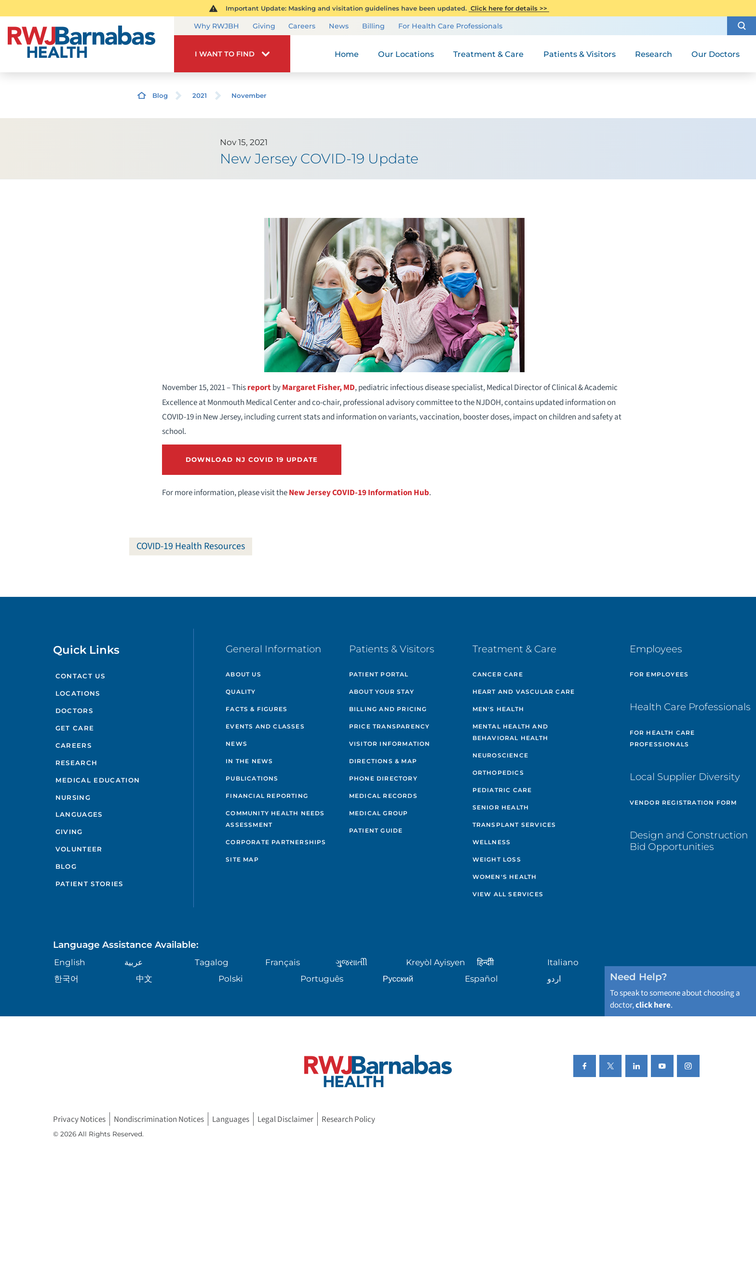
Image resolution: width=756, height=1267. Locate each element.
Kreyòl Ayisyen (435, 962)
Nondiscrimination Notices (159, 1119)
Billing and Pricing (388, 709)
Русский (398, 978)
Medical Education (97, 780)
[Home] (87, 44)
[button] (741, 25)
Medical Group (378, 813)
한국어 (66, 978)
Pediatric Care (502, 790)
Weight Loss (496, 859)
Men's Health (498, 709)
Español (481, 978)
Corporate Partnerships (276, 842)
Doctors (74, 710)
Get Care (74, 728)
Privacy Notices (79, 1119)
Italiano (563, 962)
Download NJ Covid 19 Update (252, 459)
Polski (230, 978)
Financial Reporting (267, 795)
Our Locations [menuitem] (406, 54)
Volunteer (79, 849)
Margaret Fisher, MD (318, 387)
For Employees (659, 674)
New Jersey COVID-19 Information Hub (359, 492)
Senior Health (500, 807)
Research (76, 763)
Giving (264, 26)
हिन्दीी (485, 962)
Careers (301, 26)
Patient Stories (89, 884)
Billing (373, 26)
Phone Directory (383, 778)
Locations (77, 693)
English (69, 962)
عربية (133, 962)
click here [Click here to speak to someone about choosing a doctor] (653, 1005)
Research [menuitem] (653, 54)
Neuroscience (500, 755)
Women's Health (504, 876)
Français (282, 962)
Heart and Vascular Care (523, 691)
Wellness (491, 842)
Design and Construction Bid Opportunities (689, 840)
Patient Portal (379, 674)
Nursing (73, 797)
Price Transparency (389, 726)
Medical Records (383, 795)
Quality (241, 691)
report (259, 387)
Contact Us (80, 676)
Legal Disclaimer (285, 1119)
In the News (249, 761)
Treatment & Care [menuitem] (488, 54)
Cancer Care (497, 674)
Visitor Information (390, 743)
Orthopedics (498, 772)
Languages (79, 814)
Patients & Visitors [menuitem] (579, 54)
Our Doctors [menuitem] (715, 54)
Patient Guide (376, 830)
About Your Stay (381, 691)
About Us (243, 674)
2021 (199, 95)
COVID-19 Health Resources (190, 546)
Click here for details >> (509, 8)
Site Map (242, 859)
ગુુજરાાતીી (351, 962)
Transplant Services (514, 824)
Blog (160, 95)
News (339, 26)
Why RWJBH (216, 26)
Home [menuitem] (347, 54)
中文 (144, 978)
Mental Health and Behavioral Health (510, 732)
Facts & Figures (256, 709)
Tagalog (212, 962)
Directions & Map (383, 761)
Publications (252, 778)
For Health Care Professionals (450, 26)
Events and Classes (265, 726)
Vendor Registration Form (683, 802)
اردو (554, 978)
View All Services (507, 894)
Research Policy (348, 1119)
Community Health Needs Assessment (275, 818)
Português (321, 978)
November (249, 95)
